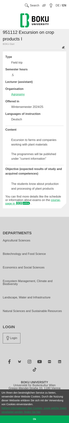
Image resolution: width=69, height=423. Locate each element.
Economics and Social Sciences (24, 267)
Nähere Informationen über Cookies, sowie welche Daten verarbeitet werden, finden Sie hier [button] (34, 410)
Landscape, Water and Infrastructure (26, 297)
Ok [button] (34, 419)
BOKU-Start (8, 44)
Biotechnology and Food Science (24, 253)
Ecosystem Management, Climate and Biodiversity (27, 283)
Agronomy (18, 94)
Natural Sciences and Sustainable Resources (32, 311)
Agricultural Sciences (16, 240)
